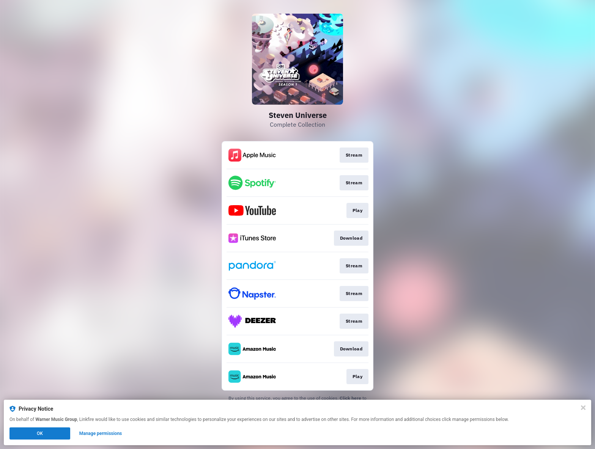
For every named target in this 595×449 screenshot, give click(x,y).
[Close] (583, 408)
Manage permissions (100, 433)
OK (40, 433)
